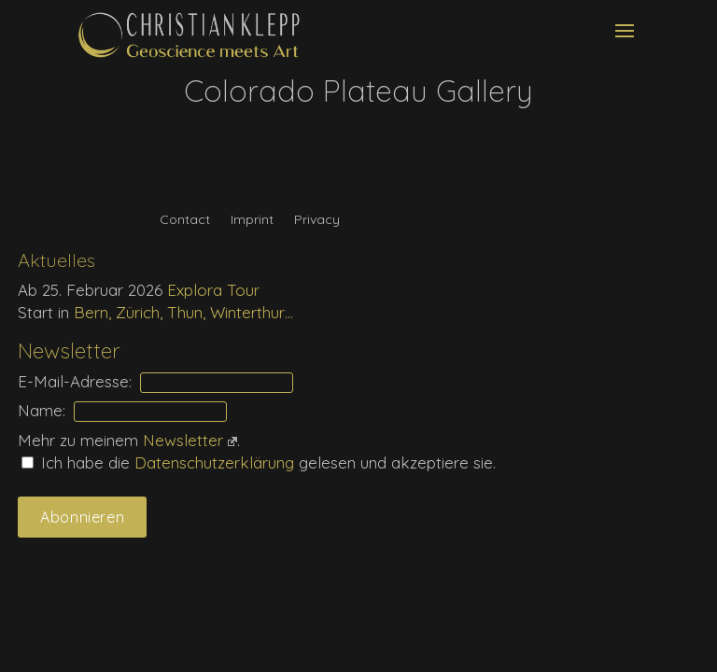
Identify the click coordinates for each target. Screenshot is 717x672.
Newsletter (190, 440)
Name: (41, 410)
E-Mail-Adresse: (75, 381)
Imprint (252, 220)
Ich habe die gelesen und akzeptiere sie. (258, 462)
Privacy (317, 220)
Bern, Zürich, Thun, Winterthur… (183, 312)
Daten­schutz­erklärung (216, 462)
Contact (185, 220)
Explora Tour (213, 290)
